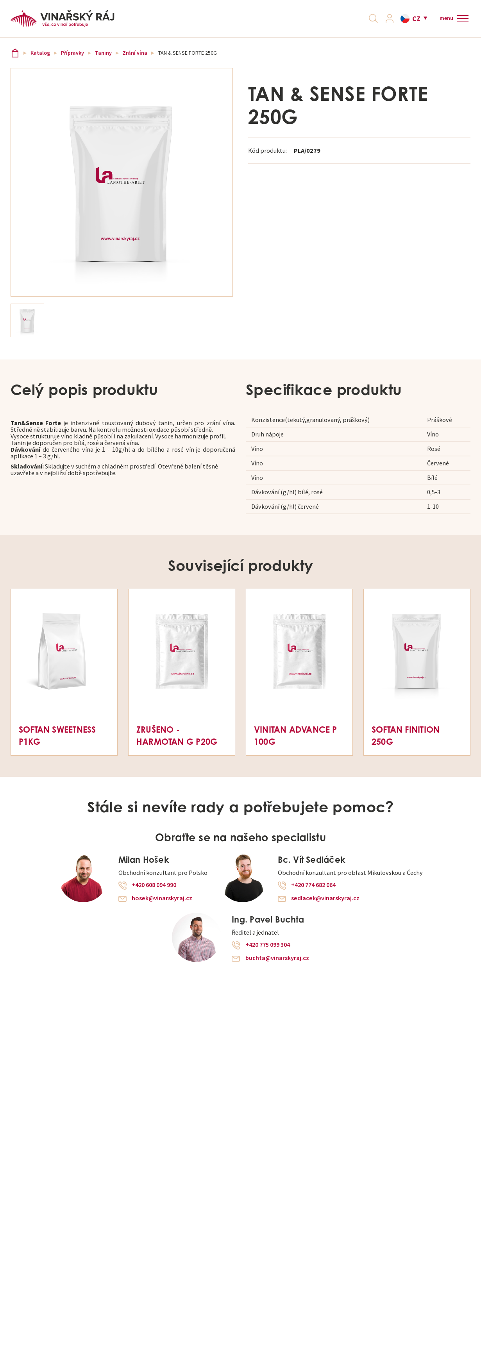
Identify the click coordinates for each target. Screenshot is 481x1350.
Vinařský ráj (15, 61)
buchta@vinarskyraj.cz (277, 966)
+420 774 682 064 (313, 892)
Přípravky (72, 61)
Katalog (40, 61)
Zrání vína (135, 61)
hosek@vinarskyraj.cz (162, 906)
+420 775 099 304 (267, 952)
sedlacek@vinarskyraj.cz (325, 906)
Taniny (103, 61)
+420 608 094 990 (154, 892)
